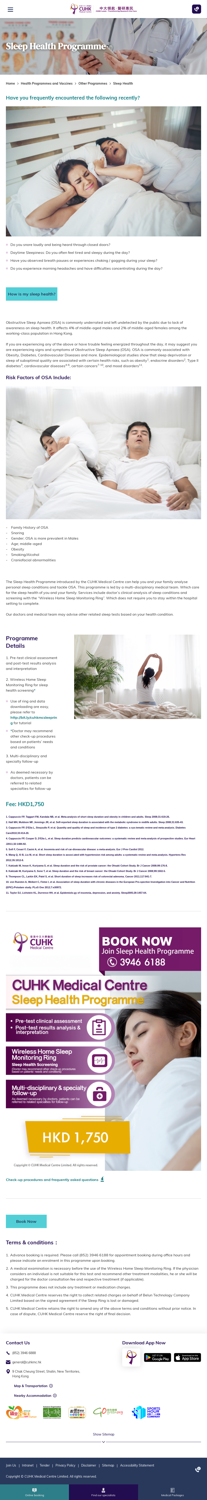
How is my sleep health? (31, 294)
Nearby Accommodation (32, 1396)
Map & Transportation (30, 1386)
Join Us (11, 1465)
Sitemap (108, 1465)
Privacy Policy (65, 1465)
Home (10, 83)
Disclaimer (88, 1465)
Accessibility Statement (137, 1465)
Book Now (26, 1221)
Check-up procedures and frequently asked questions (52, 1179)
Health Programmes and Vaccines (47, 83)
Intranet (28, 1465)
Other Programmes (92, 83)
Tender (45, 1465)
